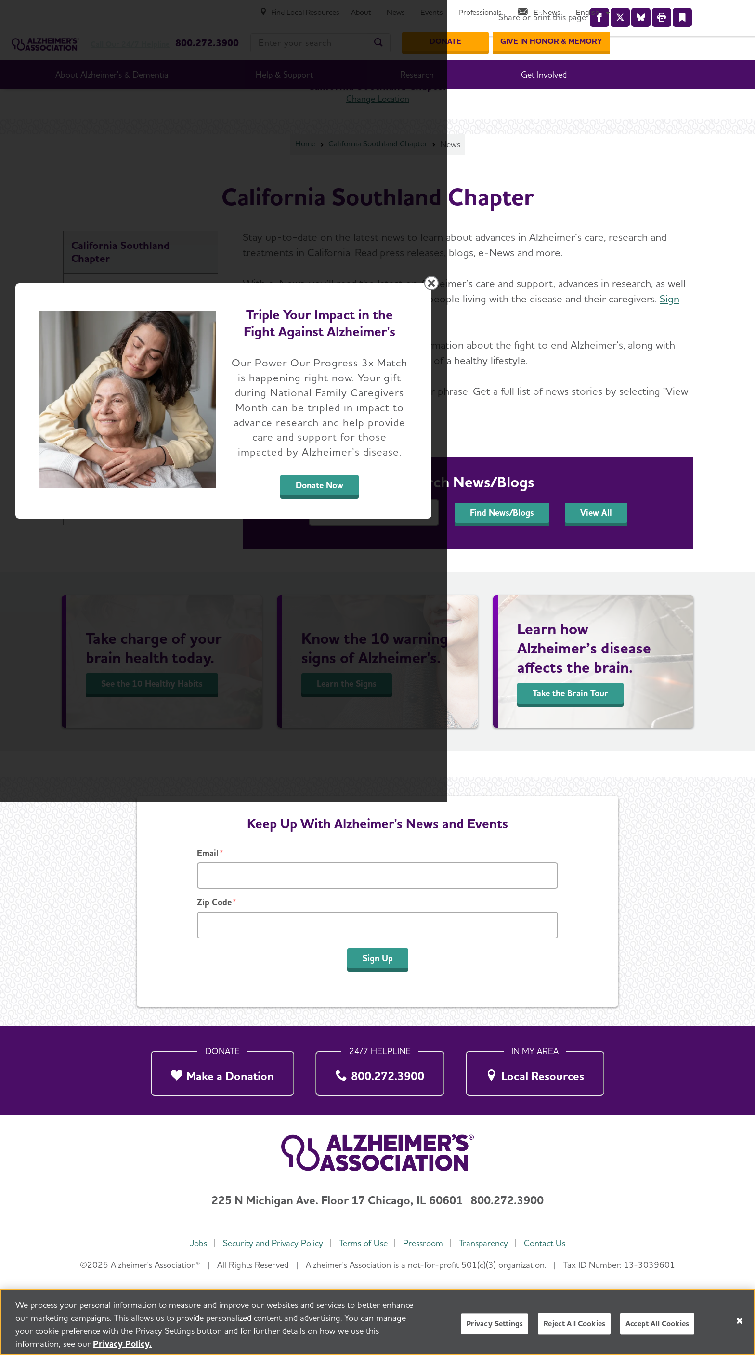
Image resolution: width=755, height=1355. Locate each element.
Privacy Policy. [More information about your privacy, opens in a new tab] (122, 1344)
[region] (377, 1322)
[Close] (739, 1320)
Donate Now (484, 767)
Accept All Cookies (657, 1323)
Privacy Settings (494, 1323)
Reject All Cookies (574, 1323)
